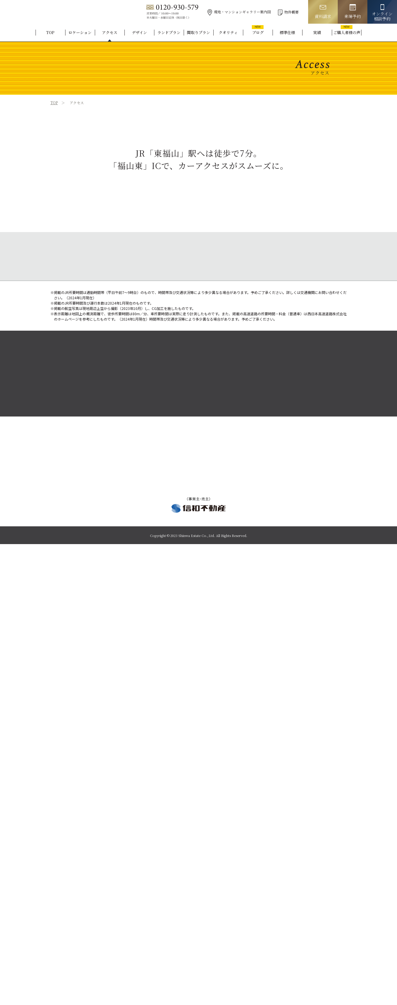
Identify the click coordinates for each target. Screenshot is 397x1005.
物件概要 (288, 12)
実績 (317, 32)
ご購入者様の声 (346, 32)
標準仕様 (287, 32)
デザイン (139, 32)
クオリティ (228, 32)
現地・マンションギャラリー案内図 (239, 11)
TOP (50, 32)
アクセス (109, 32)
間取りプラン (198, 32)
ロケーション (80, 32)
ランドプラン (168, 32)
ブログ (258, 32)
